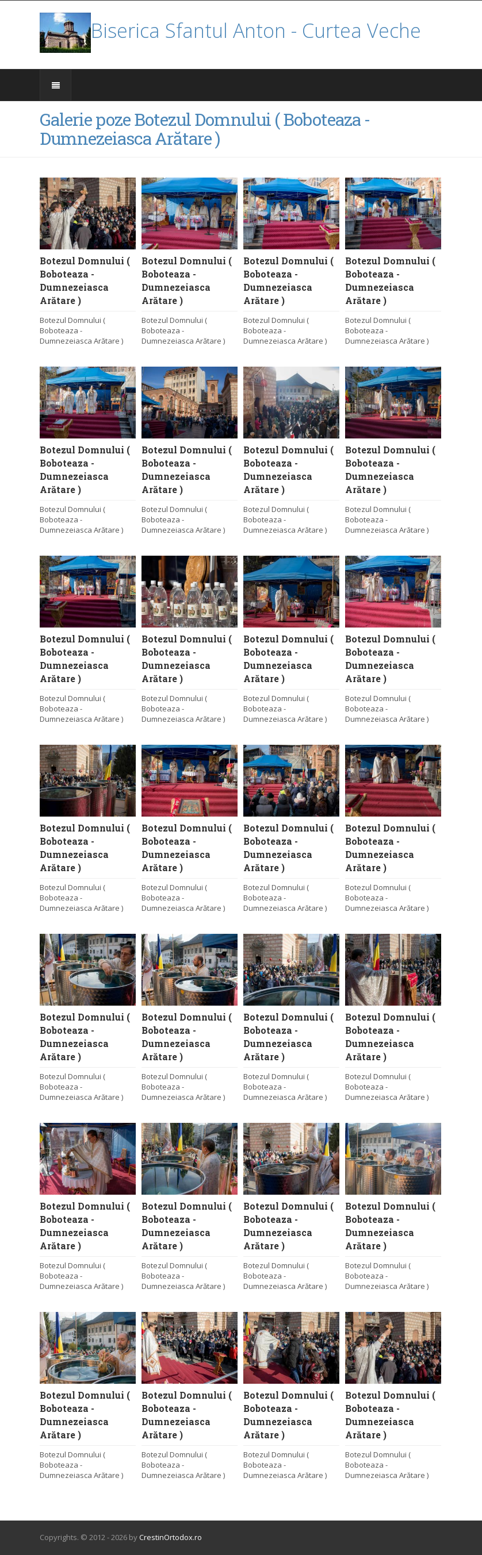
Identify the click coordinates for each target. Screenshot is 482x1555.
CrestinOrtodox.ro (170, 1537)
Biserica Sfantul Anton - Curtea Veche (230, 30)
